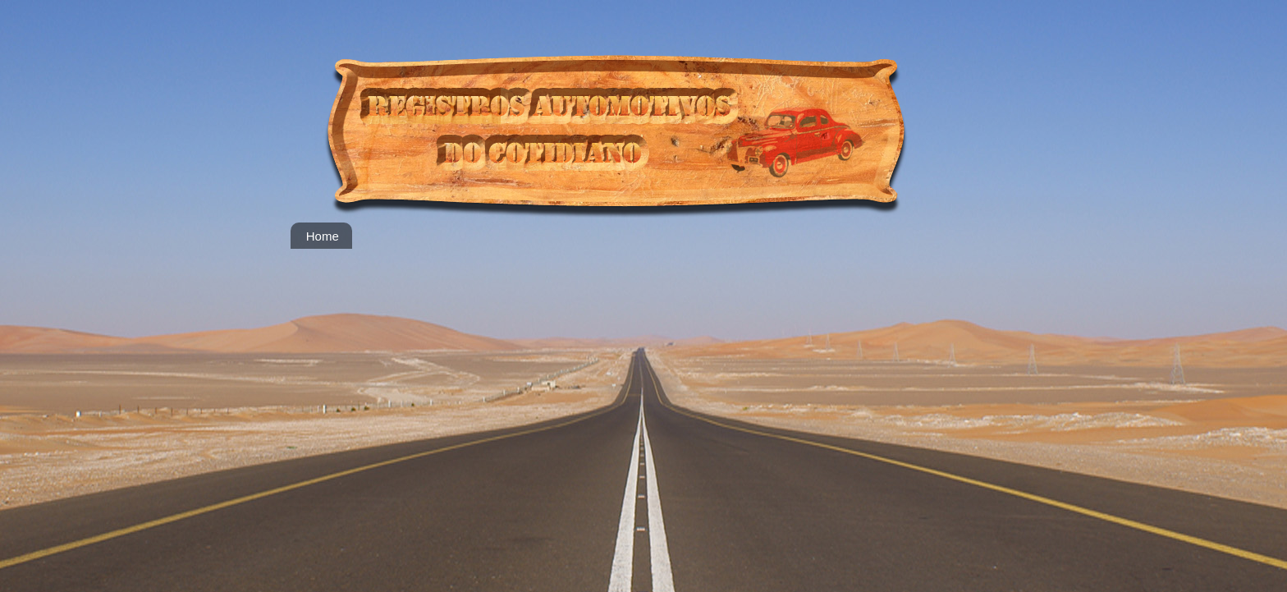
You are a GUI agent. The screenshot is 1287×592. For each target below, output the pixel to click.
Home (322, 236)
